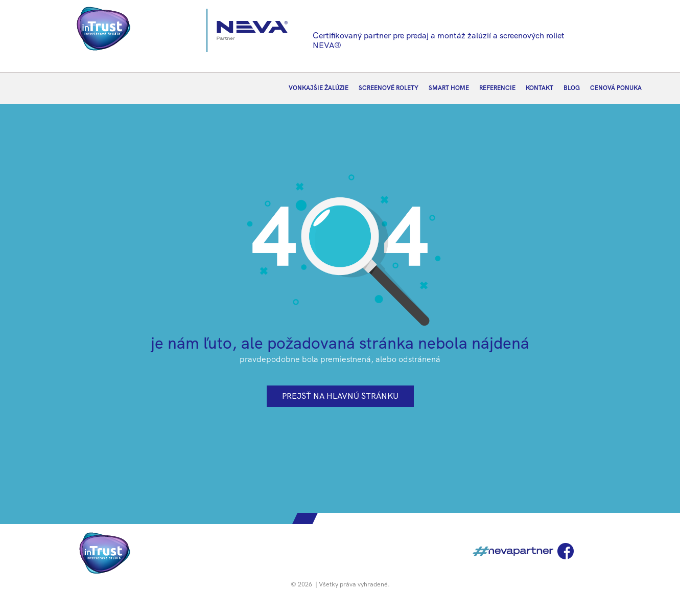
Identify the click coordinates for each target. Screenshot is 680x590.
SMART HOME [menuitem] (449, 88)
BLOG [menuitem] (572, 88)
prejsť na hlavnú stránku (340, 396)
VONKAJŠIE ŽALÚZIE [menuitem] (318, 88)
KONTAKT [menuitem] (539, 88)
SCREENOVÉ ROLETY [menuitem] (388, 88)
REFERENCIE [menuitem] (497, 88)
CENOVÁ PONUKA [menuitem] (616, 88)
